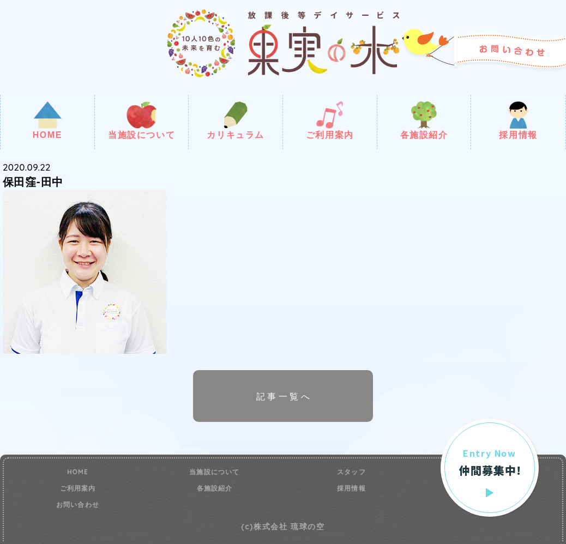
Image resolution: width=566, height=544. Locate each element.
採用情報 (518, 120)
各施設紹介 (424, 120)
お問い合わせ (77, 504)
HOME (47, 120)
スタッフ (351, 472)
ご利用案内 (330, 120)
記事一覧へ (284, 396)
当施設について (141, 120)
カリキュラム (235, 120)
